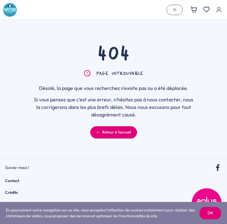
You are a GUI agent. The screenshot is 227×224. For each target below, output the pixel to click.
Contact (12, 180)
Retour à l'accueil (113, 132)
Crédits (11, 192)
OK (210, 212)
